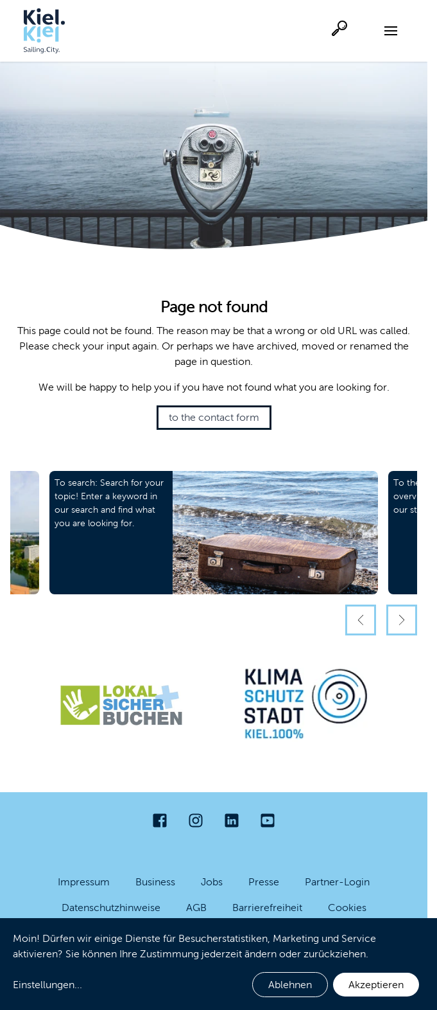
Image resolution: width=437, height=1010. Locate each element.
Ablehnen (290, 984)
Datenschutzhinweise (111, 907)
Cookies (347, 907)
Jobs (212, 881)
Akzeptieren (376, 984)
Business (155, 881)
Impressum (84, 881)
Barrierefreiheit (267, 907)
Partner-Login (337, 881)
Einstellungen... (47, 984)
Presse (263, 881)
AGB (196, 907)
